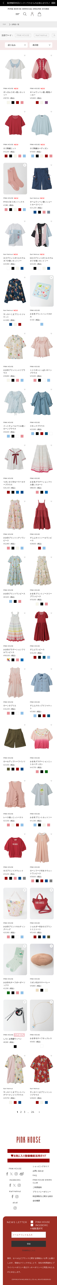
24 (32, 1111)
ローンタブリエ (9, 705)
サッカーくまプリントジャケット (14, 315)
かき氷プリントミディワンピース (14, 539)
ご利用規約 (37, 1187)
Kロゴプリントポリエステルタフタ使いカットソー (41, 259)
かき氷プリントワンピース (14, 593)
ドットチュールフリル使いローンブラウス (14, 427)
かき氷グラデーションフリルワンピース (14, 650)
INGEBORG (41, 1225)
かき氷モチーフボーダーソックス (14, 983)
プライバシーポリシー (42, 1192)
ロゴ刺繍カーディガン (39, 148)
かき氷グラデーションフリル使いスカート (41, 483)
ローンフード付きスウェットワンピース (41, 871)
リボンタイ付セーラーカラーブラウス (14, 483)
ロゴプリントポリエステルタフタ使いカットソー (14, 259)
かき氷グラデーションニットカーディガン (41, 762)
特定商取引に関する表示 (43, 1196)
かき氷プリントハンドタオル (41, 315)
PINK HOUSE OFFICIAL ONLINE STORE (28, 9)
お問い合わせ (38, 1171)
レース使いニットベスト (13, 817)
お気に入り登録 (24, 55)
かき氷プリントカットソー (41, 817)
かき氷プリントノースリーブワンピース (41, 594)
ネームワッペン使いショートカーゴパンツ (41, 203)
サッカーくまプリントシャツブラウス (41, 1093)
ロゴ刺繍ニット (9, 148)
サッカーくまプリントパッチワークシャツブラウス (14, 1093)
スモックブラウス (37, 426)
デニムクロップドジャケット (41, 706)
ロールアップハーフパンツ (14, 761)
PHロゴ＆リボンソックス (13, 202)
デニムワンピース (37, 649)
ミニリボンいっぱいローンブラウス (41, 371)
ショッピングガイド (41, 1166)
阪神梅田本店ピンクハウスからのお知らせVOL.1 (28, 3)
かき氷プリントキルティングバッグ (14, 927)
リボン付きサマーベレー (40, 982)
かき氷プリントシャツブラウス (14, 371)
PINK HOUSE (42, 1222)
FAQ (35, 1175)
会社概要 (36, 1200)
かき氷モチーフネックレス (41, 1038)
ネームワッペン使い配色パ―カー (41, 93)
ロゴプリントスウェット (13, 870)
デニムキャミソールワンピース (41, 539)
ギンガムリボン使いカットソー (14, 93)
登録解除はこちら (28, 1250)
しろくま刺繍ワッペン (12, 1039)
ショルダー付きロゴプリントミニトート (41, 927)
